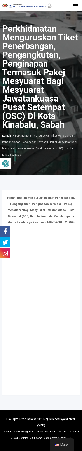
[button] (5, 163)
